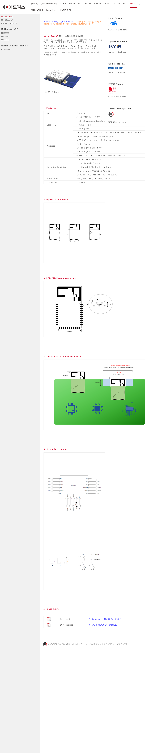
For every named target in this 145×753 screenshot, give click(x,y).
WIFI (80, 3)
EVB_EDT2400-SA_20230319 (104, 624)
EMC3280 (5, 33)
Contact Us (51, 10)
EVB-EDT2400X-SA (9, 23)
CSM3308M (6, 49)
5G (118, 3)
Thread (72, 3)
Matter (133, 3)
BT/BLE (62, 3)
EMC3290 (5, 36)
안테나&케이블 (37, 10)
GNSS (125, 3)
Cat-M (106, 3)
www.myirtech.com (117, 52)
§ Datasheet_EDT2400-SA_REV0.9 (105, 619)
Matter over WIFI (9, 29)
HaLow (88, 3)
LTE (113, 3)
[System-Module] (49, 3)
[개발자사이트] (65, 10)
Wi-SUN (97, 3)
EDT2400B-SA (7, 20)
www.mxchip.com (116, 72)
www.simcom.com (117, 96)
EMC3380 (5, 39)
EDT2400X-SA (7, 16)
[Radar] (34, 3)
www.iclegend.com (117, 29)
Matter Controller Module (14, 45)
